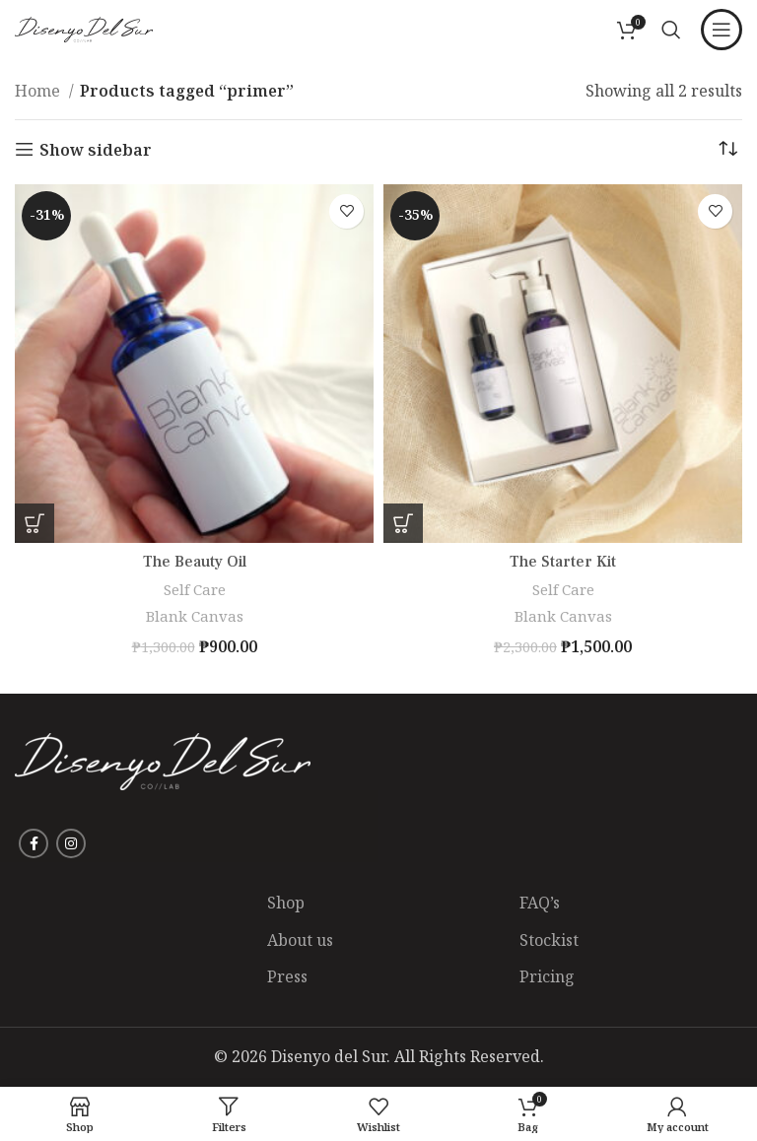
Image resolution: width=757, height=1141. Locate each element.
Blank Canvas (194, 616)
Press (287, 976)
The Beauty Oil (194, 561)
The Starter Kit (563, 561)
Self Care (195, 589)
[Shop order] (727, 150)
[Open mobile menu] (721, 29)
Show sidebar (95, 149)
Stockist (549, 940)
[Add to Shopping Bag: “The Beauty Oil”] (34, 523)
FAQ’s (539, 902)
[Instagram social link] (71, 843)
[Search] (671, 29)
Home (39, 90)
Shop (286, 902)
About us (300, 940)
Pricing (547, 976)
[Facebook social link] (33, 843)
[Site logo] (84, 27)
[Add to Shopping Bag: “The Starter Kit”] (403, 523)
